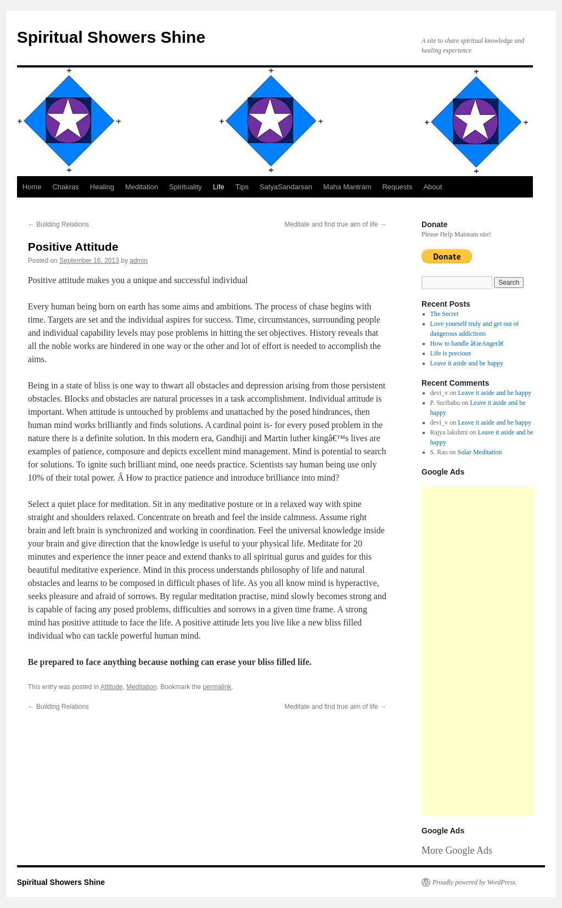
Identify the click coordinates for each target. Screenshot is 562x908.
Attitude (111, 687)
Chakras (65, 187)
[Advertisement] (478, 651)
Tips (242, 187)
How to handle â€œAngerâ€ (469, 343)
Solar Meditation (480, 452)
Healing (102, 187)
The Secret (444, 314)
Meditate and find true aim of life (335, 224)
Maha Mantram (347, 187)
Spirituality (185, 187)
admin (139, 260)
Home (32, 187)
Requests (397, 187)
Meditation (141, 187)
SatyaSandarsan (286, 187)
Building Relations (58, 224)
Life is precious (450, 353)
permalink (217, 687)
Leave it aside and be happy (467, 363)
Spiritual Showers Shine (111, 37)
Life (218, 187)
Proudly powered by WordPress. (474, 882)
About (432, 187)
